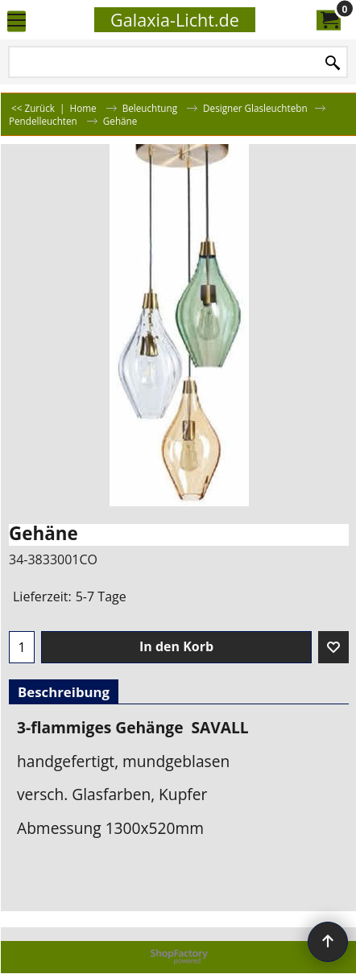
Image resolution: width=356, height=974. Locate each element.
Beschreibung (64, 692)
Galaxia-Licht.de (174, 19)
